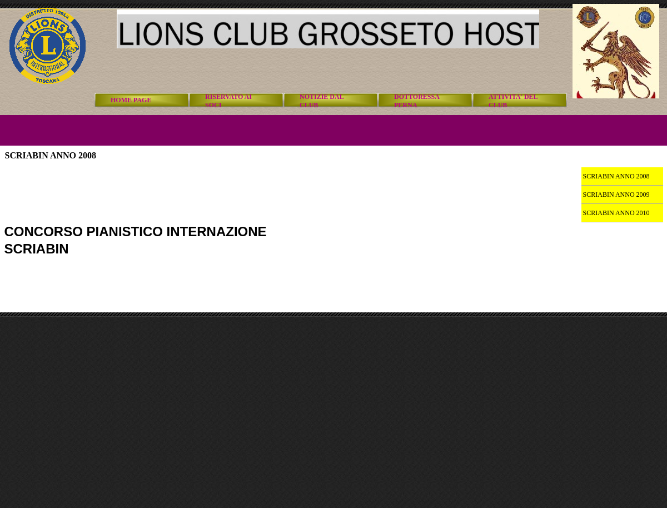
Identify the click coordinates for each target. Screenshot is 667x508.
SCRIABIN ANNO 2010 (616, 213)
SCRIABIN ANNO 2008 (616, 176)
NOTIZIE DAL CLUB (322, 101)
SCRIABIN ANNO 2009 (616, 194)
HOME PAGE (131, 100)
